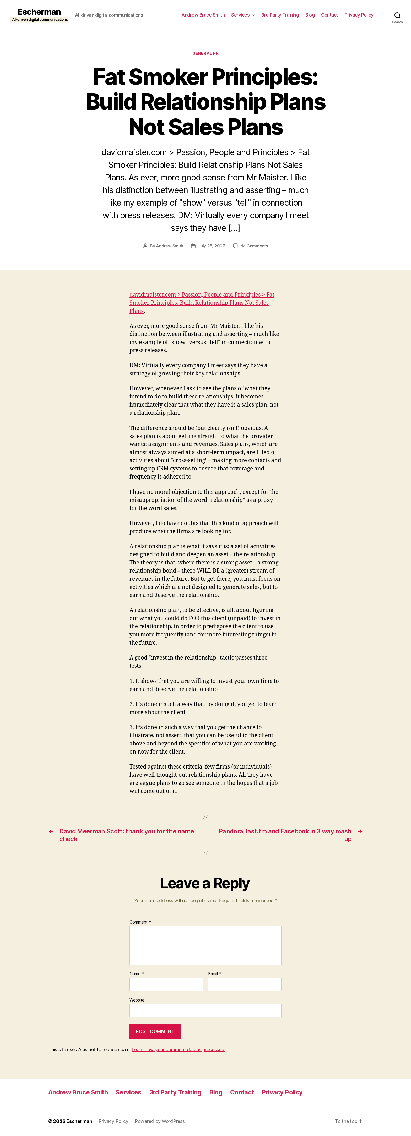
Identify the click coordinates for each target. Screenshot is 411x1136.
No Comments (254, 245)
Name (136, 974)
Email (214, 974)
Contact (329, 15)
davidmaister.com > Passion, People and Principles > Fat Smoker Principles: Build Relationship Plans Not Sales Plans (201, 303)
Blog (310, 15)
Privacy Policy (359, 15)
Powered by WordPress (160, 1121)
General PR (205, 53)
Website (136, 1000)
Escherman (79, 1121)
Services (240, 15)
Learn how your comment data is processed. (178, 1049)
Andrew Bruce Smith (203, 15)
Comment (140, 922)
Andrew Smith (169, 245)
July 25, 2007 (211, 245)
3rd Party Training (280, 15)
